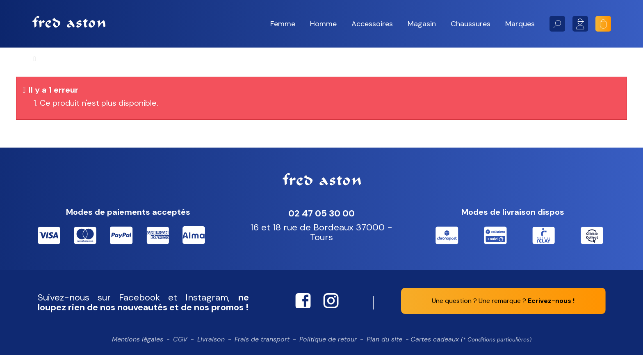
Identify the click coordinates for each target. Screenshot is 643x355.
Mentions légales (137, 339)
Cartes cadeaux (470, 339)
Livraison (211, 339)
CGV (180, 339)
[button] (283, 24)
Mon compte (580, 24)
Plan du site (384, 339)
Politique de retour (328, 339)
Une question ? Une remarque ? (503, 300)
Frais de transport (262, 339)
